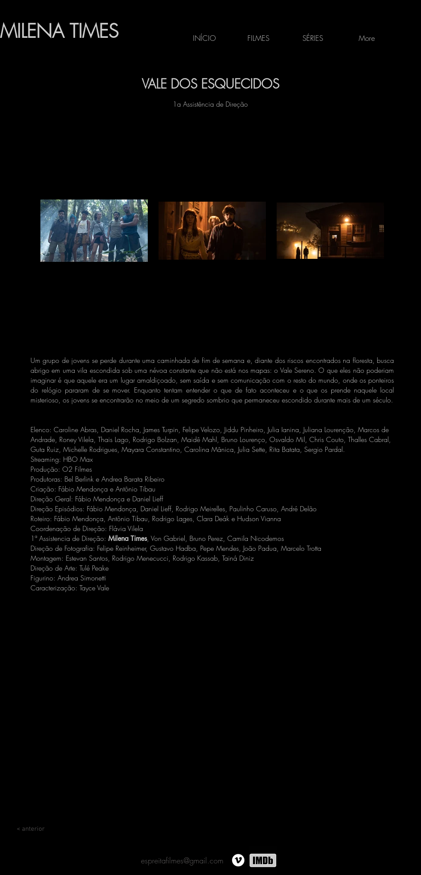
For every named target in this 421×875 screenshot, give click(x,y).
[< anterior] (30, 829)
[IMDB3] (263, 860)
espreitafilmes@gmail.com (182, 860)
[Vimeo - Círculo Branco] (238, 860)
